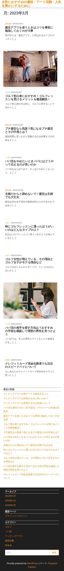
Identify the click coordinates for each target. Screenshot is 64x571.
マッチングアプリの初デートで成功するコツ (25, 394)
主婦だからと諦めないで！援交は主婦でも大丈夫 (28, 445)
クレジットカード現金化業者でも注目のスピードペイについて (29, 365)
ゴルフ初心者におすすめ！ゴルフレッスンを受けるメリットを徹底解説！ (29, 97)
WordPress (32, 563)
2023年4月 (10, 500)
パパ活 (7, 157)
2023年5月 (10, 496)
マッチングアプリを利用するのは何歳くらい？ (27, 403)
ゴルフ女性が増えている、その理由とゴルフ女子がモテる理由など (29, 260)
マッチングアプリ (14, 536)
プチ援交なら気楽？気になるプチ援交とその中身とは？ (31, 432)
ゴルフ (7, 92)
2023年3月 (10, 505)
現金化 (7, 360)
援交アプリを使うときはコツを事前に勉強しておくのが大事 (29, 29)
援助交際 (8, 24)
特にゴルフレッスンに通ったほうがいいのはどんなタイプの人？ (29, 228)
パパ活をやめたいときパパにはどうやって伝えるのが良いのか (29, 163)
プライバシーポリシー (16, 516)
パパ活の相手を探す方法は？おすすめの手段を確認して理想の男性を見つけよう (30, 331)
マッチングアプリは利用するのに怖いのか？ (25, 398)
